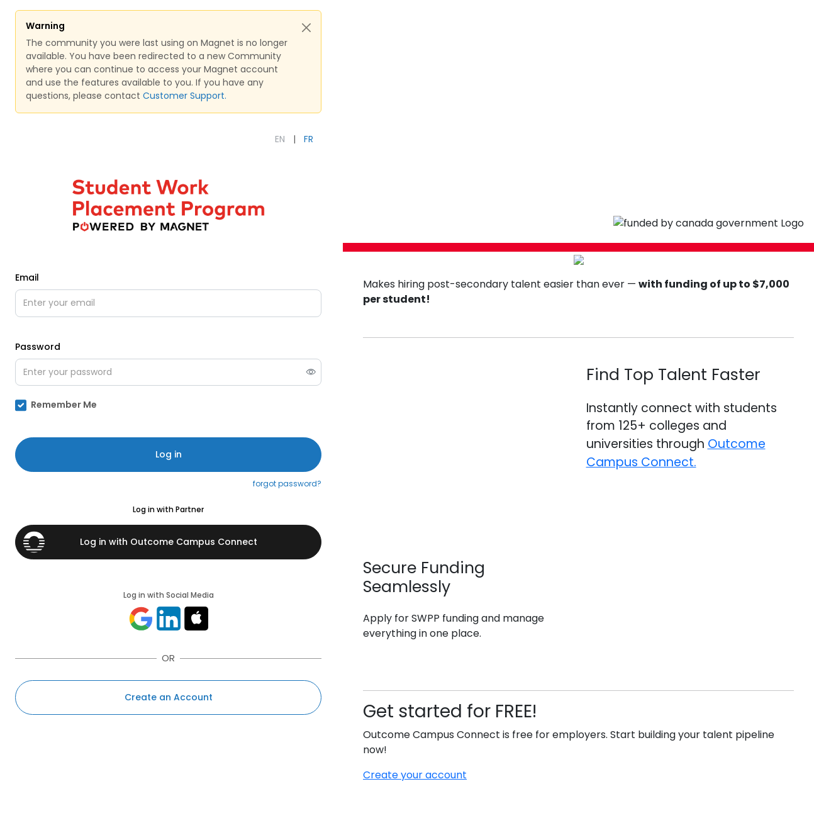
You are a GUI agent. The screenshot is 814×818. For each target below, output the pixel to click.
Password (37, 346)
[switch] (311, 372)
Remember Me (64, 405)
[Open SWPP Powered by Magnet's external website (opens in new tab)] (168, 204)
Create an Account (169, 697)
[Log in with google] (140, 618)
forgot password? (287, 483)
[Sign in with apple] (196, 618)
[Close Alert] (306, 28)
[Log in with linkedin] (168, 618)
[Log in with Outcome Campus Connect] (168, 542)
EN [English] (280, 139)
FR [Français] (308, 139)
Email (27, 277)
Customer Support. (184, 95)
